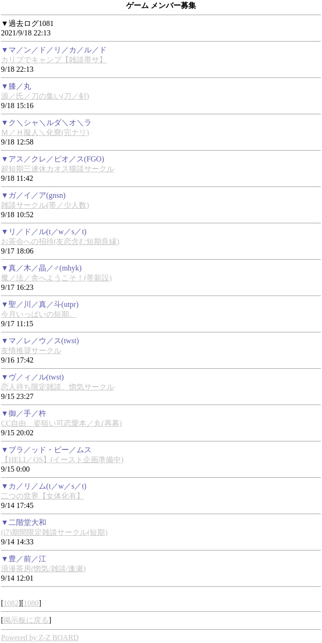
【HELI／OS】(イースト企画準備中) (62, 460)
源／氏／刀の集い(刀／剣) (45, 96)
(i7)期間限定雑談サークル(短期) (54, 532)
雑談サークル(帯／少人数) (45, 205)
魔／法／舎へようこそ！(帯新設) (56, 278)
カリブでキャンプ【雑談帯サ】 (54, 60)
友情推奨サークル (31, 351)
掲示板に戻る (26, 620)
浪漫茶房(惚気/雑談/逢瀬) (43, 569)
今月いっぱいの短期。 (38, 314)
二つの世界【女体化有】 (42, 496)
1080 (31, 603)
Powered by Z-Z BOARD (40, 638)
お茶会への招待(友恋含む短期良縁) (60, 241)
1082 (10, 603)
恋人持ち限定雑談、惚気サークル (57, 387)
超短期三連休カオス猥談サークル (57, 169)
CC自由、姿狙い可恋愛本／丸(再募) (61, 423)
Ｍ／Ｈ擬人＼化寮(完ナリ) (45, 132)
